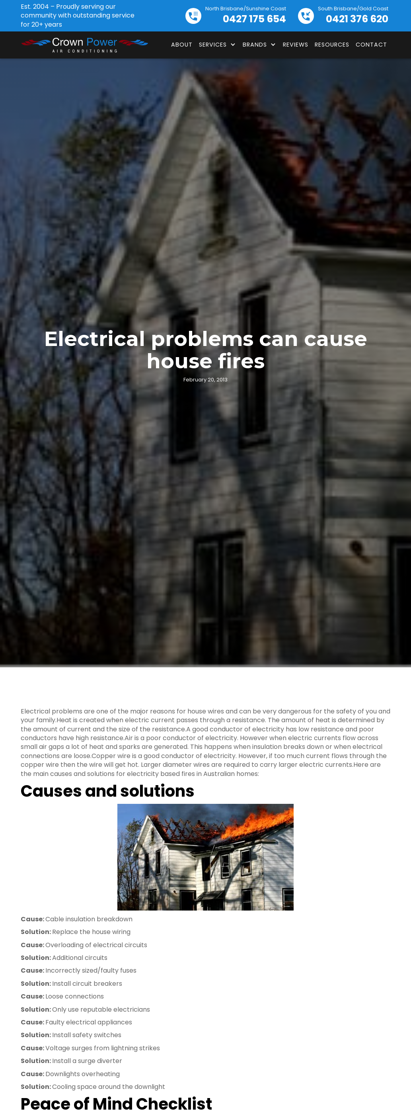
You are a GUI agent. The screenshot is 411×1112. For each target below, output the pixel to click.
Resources (332, 45)
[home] (84, 45)
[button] (218, 44)
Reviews (295, 45)
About (182, 45)
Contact (371, 45)
